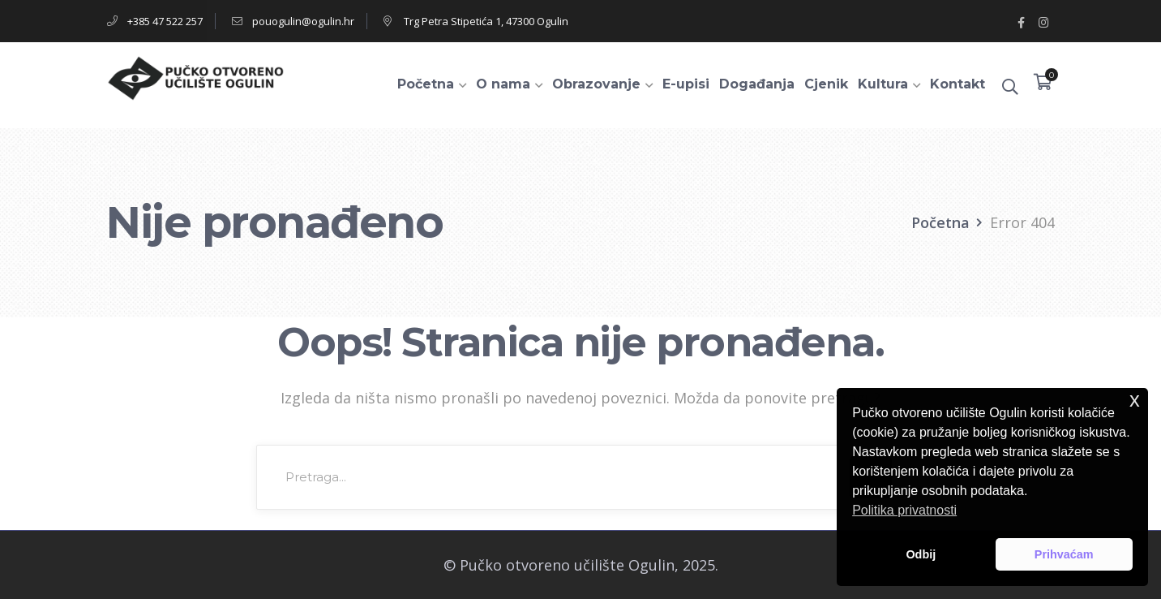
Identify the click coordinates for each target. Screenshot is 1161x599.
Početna (940, 222)
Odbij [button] (921, 554)
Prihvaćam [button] (1064, 554)
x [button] (1134, 399)
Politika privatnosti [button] (904, 510)
